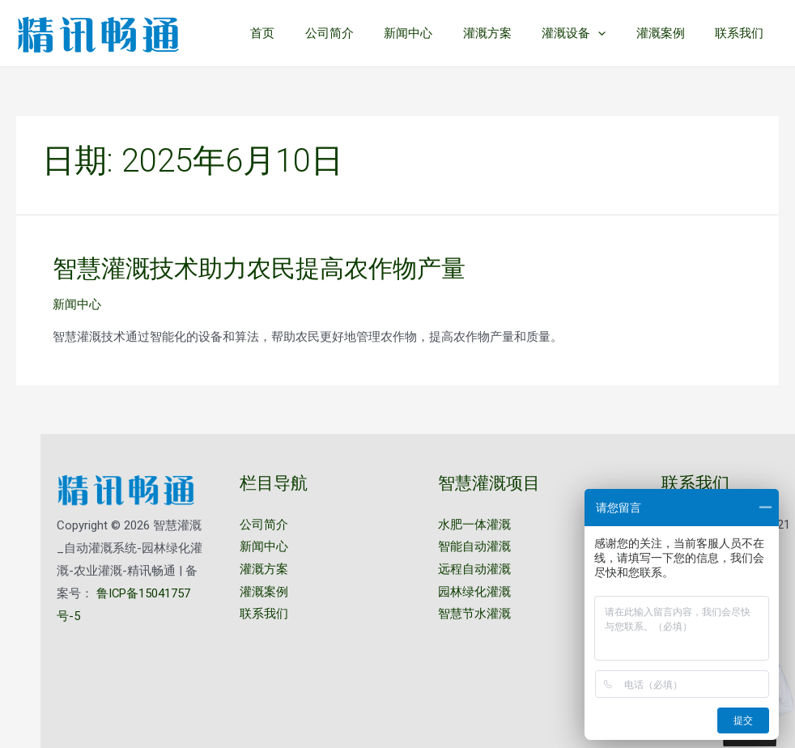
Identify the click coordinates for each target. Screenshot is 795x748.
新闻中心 (435, 33)
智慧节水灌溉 (474, 614)
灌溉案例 (669, 33)
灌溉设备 (589, 33)
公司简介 (362, 33)
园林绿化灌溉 (474, 591)
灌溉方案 (508, 33)
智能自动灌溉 (474, 547)
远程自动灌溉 (474, 569)
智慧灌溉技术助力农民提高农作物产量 (259, 268)
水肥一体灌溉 (474, 524)
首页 (302, 33)
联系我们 (742, 33)
